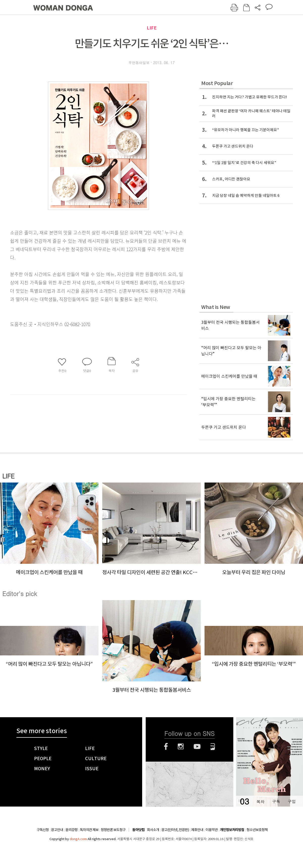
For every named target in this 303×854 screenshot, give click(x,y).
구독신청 (43, 830)
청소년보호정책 (257, 830)
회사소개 (153, 830)
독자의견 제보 (89, 830)
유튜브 (197, 746)
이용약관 (212, 830)
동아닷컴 (138, 830)
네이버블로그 (213, 746)
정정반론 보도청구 (113, 830)
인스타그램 (181, 746)
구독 (276, 801)
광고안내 (57, 830)
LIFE (152, 28)
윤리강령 (71, 830)
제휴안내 (197, 830)
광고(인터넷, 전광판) (175, 830)
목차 (260, 801)
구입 (292, 801)
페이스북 (166, 746)
